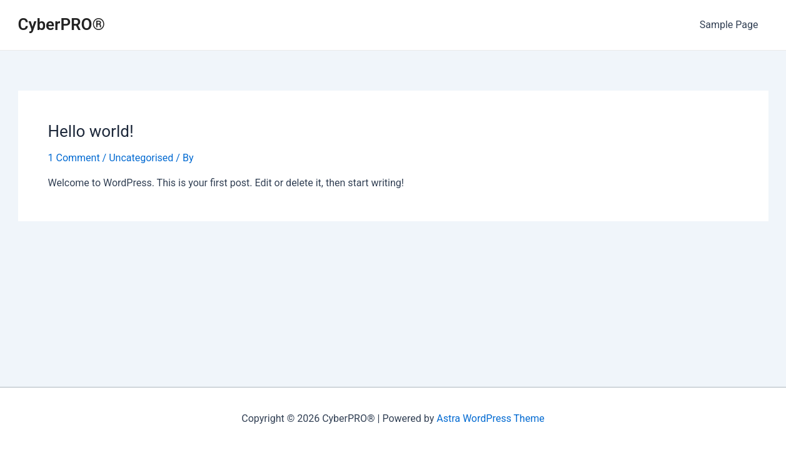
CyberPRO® (61, 24)
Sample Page (729, 25)
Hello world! (91, 131)
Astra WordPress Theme (490, 418)
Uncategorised (141, 158)
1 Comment (74, 158)
